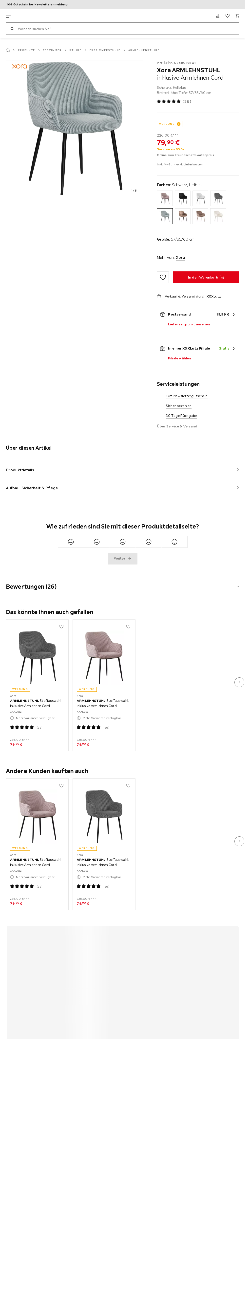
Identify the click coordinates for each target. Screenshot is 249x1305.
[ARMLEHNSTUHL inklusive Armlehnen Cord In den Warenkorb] (206, 277)
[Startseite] (8, 50)
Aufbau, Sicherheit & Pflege (32, 487)
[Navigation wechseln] (8, 16)
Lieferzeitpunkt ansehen (189, 324)
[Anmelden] (218, 16)
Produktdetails (20, 469)
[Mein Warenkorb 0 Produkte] (237, 16)
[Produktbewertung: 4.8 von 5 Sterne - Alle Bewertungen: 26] (174, 101)
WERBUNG (167, 123)
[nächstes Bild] (239, 682)
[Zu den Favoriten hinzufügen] (163, 277)
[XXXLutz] (29, 16)
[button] (122, 583)
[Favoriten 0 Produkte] (227, 16)
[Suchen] (12, 29)
